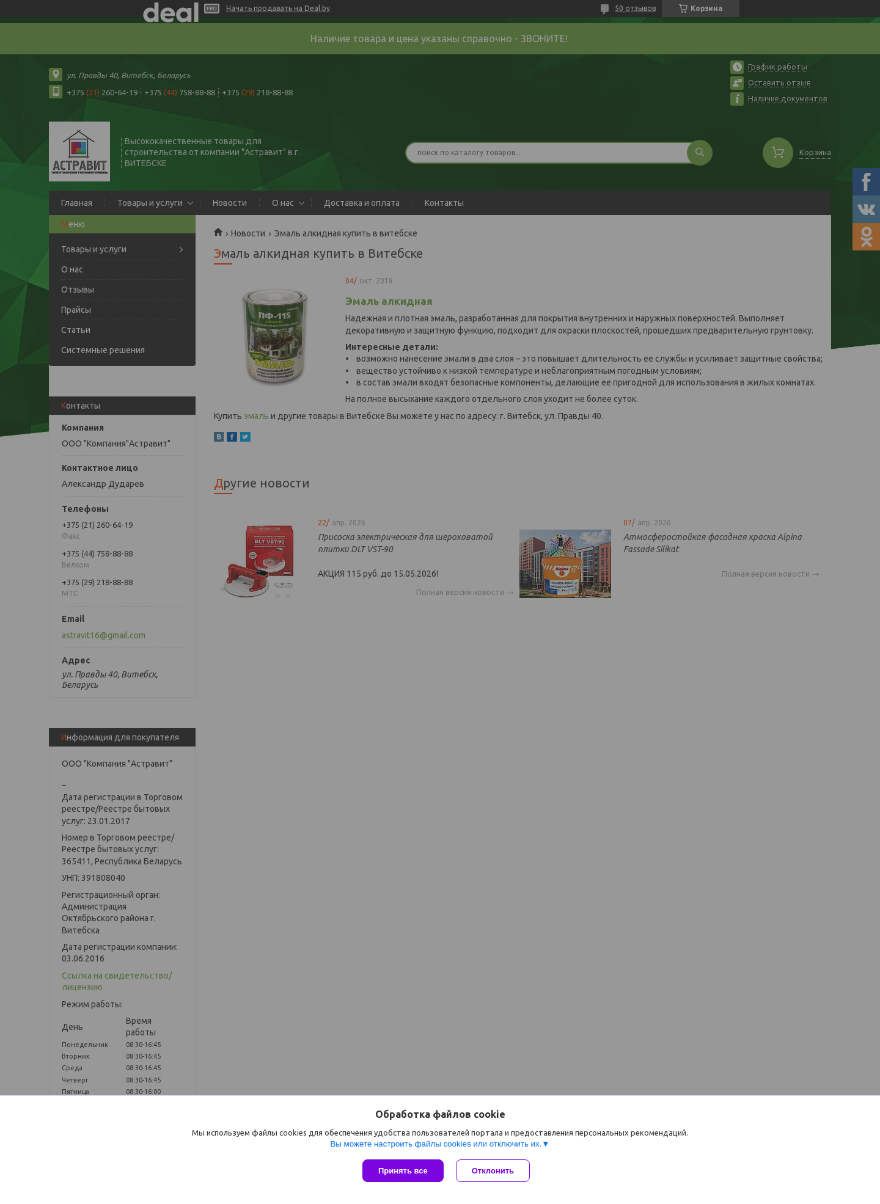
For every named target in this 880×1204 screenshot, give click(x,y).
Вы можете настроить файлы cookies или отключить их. (435, 1143)
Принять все (403, 1170)
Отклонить (493, 1170)
